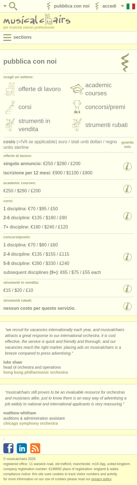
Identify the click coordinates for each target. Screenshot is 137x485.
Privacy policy (101, 479)
